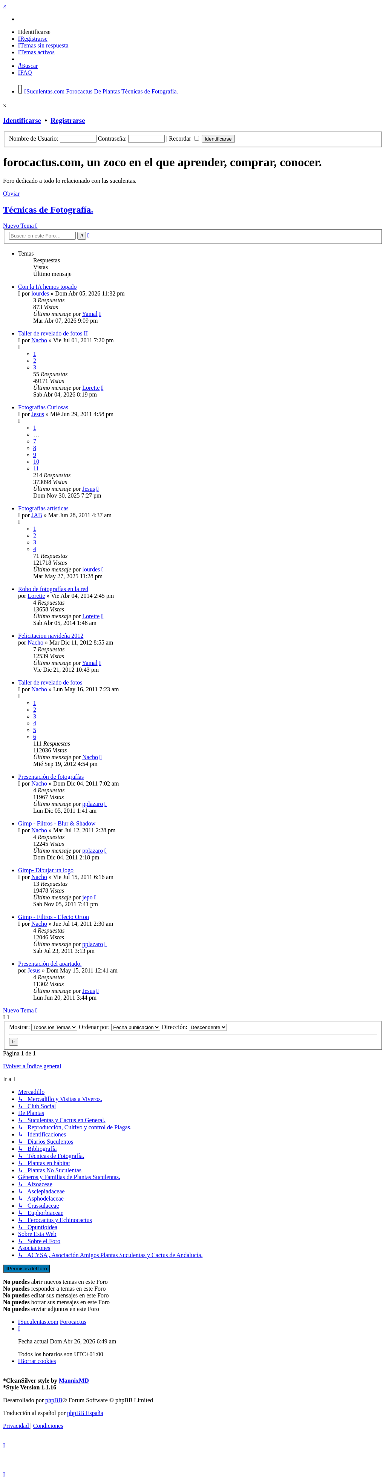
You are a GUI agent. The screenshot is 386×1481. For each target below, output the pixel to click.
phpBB (53, 1400)
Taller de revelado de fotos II (53, 333)
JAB (36, 515)
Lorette (91, 387)
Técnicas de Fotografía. (48, 209)
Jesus (37, 414)
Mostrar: (43, 1027)
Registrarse (68, 120)
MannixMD (74, 1380)
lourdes (40, 293)
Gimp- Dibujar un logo (46, 870)
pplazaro (92, 804)
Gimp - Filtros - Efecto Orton (53, 917)
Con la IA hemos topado (47, 286)
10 (36, 461)
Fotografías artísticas (43, 508)
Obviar (11, 193)
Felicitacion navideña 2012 (50, 636)
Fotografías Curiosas (43, 407)
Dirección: (194, 1027)
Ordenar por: (119, 1027)
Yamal (90, 314)
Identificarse (22, 120)
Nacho (39, 340)
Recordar (184, 138)
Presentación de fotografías (51, 776)
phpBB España (85, 1413)
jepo (87, 897)
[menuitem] (34, 32)
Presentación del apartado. (49, 963)
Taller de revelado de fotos (50, 682)
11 (36, 468)
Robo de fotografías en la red (53, 589)
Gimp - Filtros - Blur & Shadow (56, 823)
